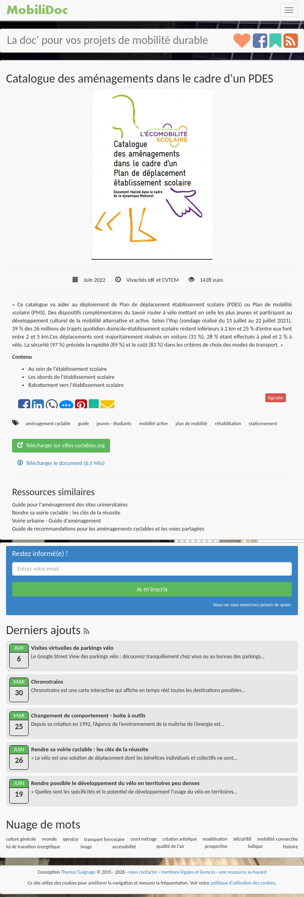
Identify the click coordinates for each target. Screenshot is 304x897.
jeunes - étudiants (114, 423)
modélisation (215, 839)
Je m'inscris (151, 589)
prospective (216, 846)
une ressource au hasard (243, 872)
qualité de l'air (170, 846)
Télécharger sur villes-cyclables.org (61, 445)
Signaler (275, 398)
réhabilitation (228, 423)
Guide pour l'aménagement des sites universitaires (70, 504)
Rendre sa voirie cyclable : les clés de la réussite (66, 512)
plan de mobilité (191, 423)
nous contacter (143, 872)
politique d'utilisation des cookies (242, 883)
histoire (290, 846)
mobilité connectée (277, 839)
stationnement (263, 423)
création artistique (179, 839)
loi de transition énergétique (33, 846)
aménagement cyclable (47, 423)
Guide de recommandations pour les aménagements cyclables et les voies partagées (108, 528)
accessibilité (124, 846)
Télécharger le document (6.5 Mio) (60, 463)
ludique (255, 846)
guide (83, 423)
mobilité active (153, 423)
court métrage (143, 839)
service (71, 839)
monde (49, 839)
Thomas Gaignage (78, 872)
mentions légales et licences (188, 872)
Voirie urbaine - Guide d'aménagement (56, 520)
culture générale (21, 839)
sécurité (242, 838)
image (86, 846)
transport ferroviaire (104, 839)
